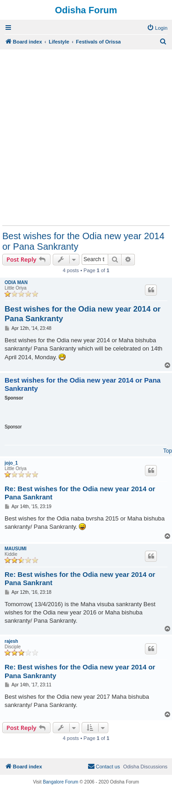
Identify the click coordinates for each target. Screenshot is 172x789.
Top (167, 451)
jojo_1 (11, 463)
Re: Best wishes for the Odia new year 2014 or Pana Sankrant (80, 493)
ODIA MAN (16, 282)
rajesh (11, 641)
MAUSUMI (16, 548)
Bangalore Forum (60, 781)
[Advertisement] (86, 137)
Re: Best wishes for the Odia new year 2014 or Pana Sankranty (80, 671)
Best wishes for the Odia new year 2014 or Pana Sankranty (83, 241)
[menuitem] (157, 27)
